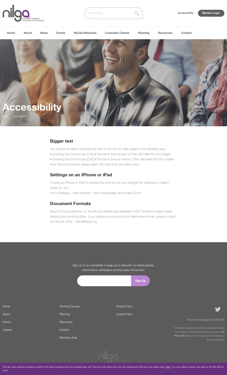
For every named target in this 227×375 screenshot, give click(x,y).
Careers (7, 330)
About (28, 33)
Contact (186, 33)
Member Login (211, 13)
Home (11, 33)
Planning (144, 33)
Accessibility (185, 13)
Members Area (68, 337)
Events (60, 33)
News (44, 33)
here (168, 367)
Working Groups (69, 306)
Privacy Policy (124, 306)
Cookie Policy (124, 314)
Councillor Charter (117, 33)
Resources (165, 33)
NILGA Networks (85, 33)
